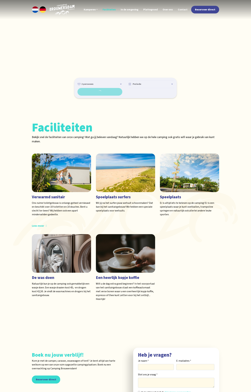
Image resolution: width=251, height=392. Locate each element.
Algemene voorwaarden (178, 383)
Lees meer (38, 216)
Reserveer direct (46, 370)
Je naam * (143, 352)
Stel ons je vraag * (148, 365)
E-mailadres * (183, 352)
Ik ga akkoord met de (166, 383)
